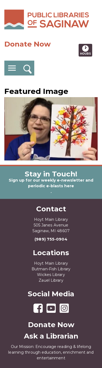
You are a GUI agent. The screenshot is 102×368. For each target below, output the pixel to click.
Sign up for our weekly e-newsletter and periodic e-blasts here (51, 183)
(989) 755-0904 (51, 239)
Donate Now (27, 44)
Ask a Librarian (51, 336)
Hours (86, 50)
